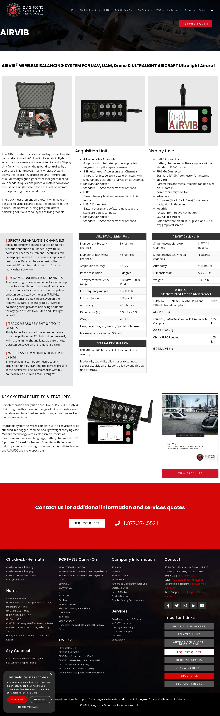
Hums (12, 590)
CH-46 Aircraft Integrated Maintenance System (30, 623)
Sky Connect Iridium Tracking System (25, 658)
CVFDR (65, 640)
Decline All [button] (40, 699)
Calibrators (64, 612)
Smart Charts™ (66, 620)
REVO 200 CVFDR (67, 647)
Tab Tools (64, 616)
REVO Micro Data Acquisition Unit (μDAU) (79, 660)
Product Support (120, 575)
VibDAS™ (116, 635)
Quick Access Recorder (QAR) (74, 664)
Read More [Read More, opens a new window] (31, 692)
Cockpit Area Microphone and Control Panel (81, 672)
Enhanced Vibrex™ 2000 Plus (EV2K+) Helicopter (83, 571)
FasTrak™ (64, 596)
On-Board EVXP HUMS (17, 610)
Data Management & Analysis (127, 619)
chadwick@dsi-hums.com (188, 579)
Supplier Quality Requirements (128, 600)
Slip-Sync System (15, 579)
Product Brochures (121, 596)
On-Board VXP (13, 619)
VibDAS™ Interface (121, 623)
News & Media (119, 591)
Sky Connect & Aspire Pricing (21, 662)
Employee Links (120, 587)
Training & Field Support (124, 627)
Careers (116, 571)
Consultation (118, 639)
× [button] (51, 674)
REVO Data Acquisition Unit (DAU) (76, 656)
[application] (75, 10)
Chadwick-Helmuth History (20, 567)
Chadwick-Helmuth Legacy (19, 571)
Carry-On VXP (66, 587)
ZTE (61, 591)
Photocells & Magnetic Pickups (74, 608)
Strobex (63, 600)
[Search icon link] (212, 10)
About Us (116, 567)
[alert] (29, 692)
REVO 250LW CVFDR (69, 652)
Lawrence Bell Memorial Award (22, 575)
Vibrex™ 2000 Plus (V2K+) (72, 567)
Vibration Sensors (68, 604)
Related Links (119, 579)
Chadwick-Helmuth (25, 559)
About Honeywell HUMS (18, 598)
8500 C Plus (65, 583)
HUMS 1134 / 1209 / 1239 (18, 614)
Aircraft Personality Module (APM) (76, 668)
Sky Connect (18, 650)
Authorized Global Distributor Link (129, 583)
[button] (195, 23)
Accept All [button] (17, 699)
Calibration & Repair (122, 631)
